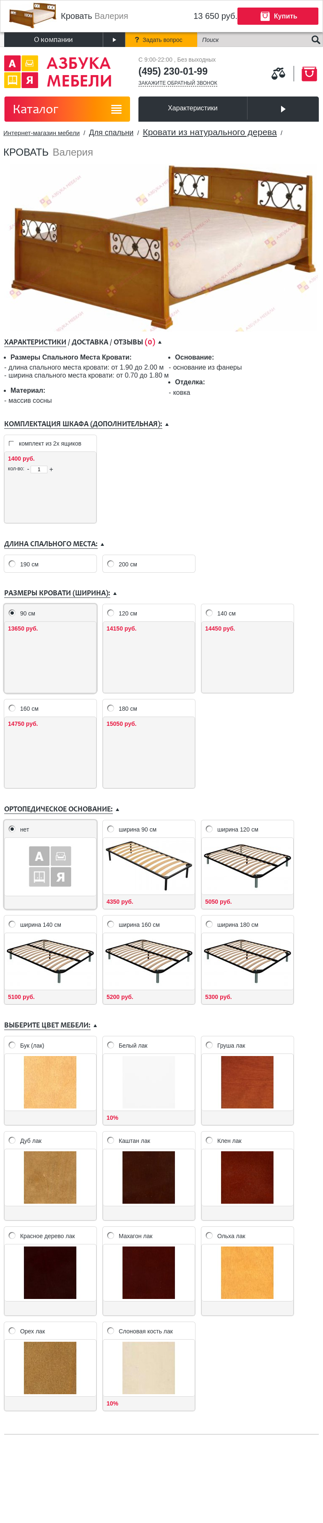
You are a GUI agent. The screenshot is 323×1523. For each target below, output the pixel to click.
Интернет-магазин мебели (41, 132)
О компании (53, 39)
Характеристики (193, 108)
